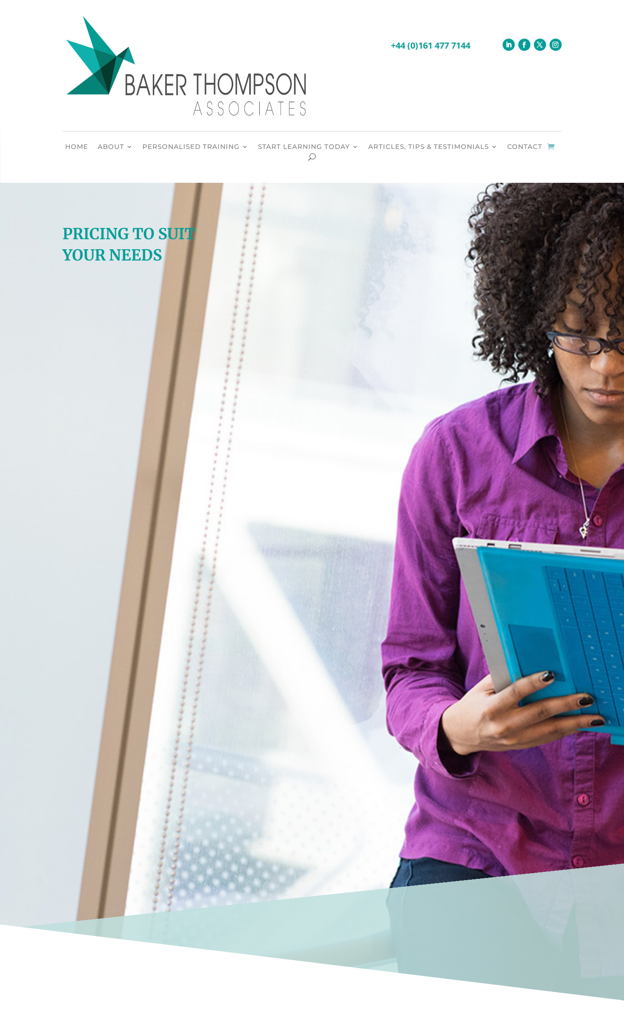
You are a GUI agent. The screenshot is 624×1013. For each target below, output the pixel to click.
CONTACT (524, 147)
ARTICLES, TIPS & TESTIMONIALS (428, 147)
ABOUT (111, 147)
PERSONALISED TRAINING (191, 147)
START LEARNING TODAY (304, 147)
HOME (76, 147)
